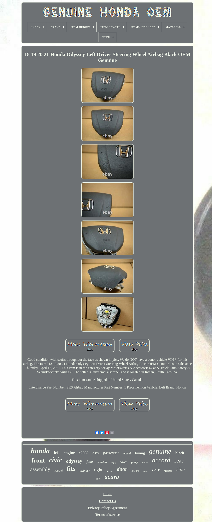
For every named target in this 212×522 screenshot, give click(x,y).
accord (161, 460)
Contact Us (107, 501)
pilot (98, 478)
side (180, 469)
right (98, 469)
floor (90, 462)
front (38, 460)
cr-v (156, 469)
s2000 (83, 453)
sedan (145, 471)
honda (40, 451)
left (57, 452)
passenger (111, 453)
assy (96, 453)
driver (110, 471)
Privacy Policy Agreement (107, 508)
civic (55, 460)
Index (107, 494)
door (122, 469)
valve (145, 462)
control (58, 470)
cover (123, 462)
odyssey (74, 461)
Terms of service (107, 515)
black (179, 453)
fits (71, 468)
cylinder (85, 470)
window (102, 462)
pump (134, 462)
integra (135, 470)
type (113, 462)
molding (168, 470)
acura (112, 476)
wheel (127, 453)
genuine (160, 451)
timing (140, 453)
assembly (40, 469)
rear (178, 460)
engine (69, 452)
